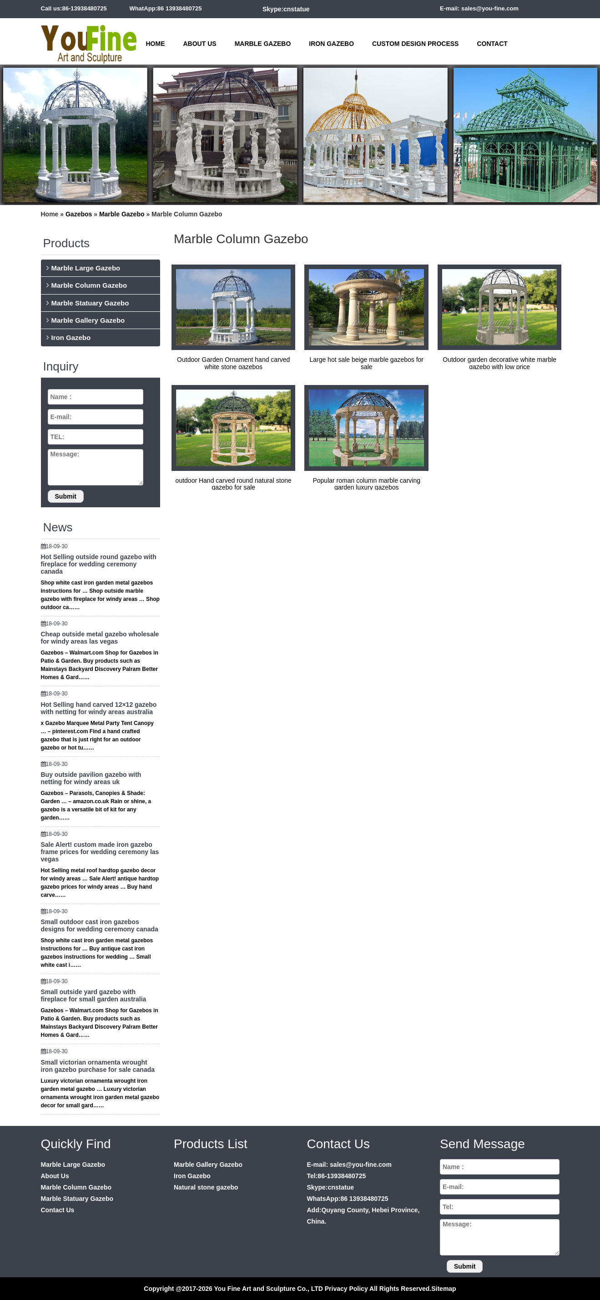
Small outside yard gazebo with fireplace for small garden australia (93, 995)
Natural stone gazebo (206, 1187)
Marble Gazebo (263, 43)
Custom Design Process (415, 43)
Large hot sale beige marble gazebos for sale (366, 363)
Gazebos (79, 214)
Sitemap (443, 1288)
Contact (492, 43)
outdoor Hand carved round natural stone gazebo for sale (234, 484)
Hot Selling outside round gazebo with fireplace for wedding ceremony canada (98, 564)
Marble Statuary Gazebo (90, 303)
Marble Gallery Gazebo (88, 320)
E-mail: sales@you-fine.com (479, 8)
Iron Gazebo (331, 43)
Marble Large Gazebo (86, 268)
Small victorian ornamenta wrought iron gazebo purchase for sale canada (98, 1066)
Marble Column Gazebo (89, 285)
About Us (200, 43)
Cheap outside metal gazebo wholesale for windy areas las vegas (100, 637)
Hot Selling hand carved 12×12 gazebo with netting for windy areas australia (99, 708)
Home (155, 43)
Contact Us (58, 1210)
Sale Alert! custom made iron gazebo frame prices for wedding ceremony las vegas (100, 852)
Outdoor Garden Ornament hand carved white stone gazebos (233, 363)
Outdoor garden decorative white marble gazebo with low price (499, 363)
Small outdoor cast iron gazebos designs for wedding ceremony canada (99, 925)
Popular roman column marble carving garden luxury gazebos (366, 484)
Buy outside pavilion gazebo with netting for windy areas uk (91, 778)
